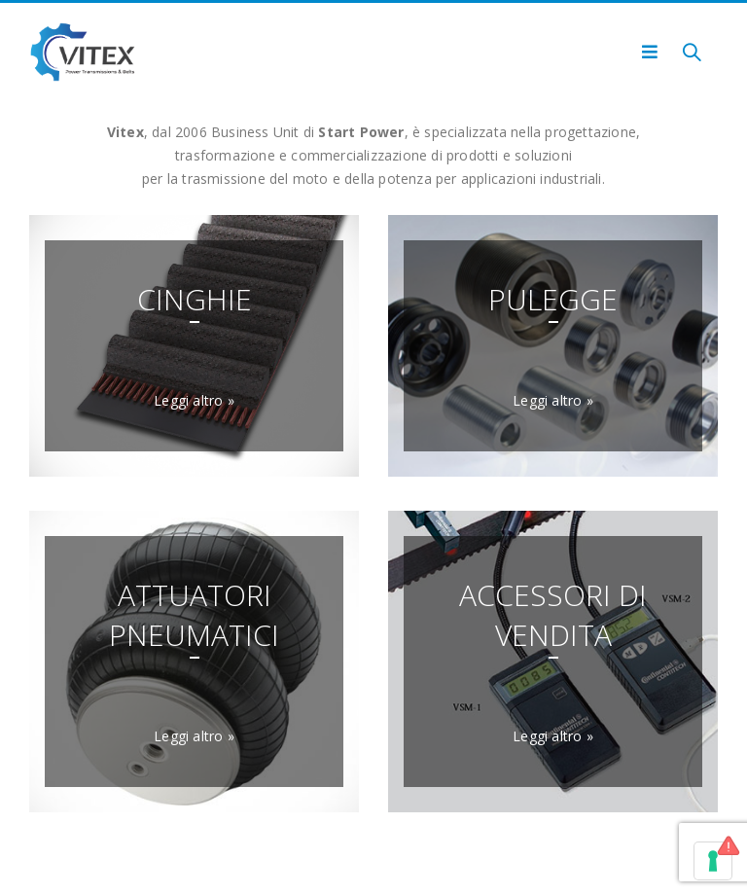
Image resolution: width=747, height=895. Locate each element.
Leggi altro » (194, 400)
